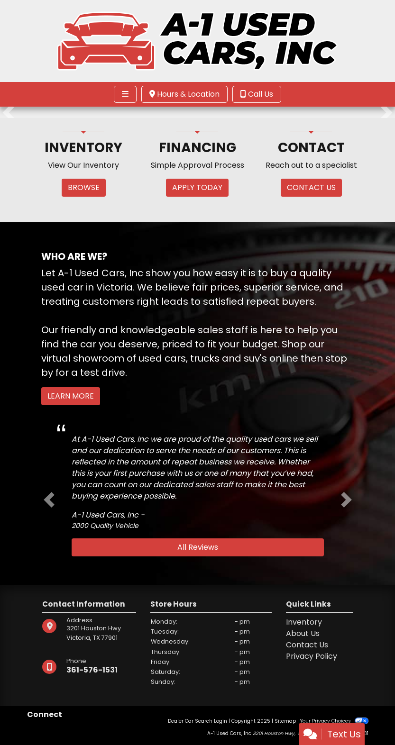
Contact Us (307, 644)
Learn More (70, 396)
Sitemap (285, 721)
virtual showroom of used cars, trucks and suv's (154, 358)
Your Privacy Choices (334, 721)
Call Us (256, 94)
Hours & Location (184, 94)
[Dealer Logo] (197, 40)
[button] (8, 112)
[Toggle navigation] (125, 94)
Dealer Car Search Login (197, 721)
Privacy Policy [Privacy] (311, 656)
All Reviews (197, 547)
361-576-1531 (92, 669)
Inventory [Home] (304, 622)
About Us (303, 633)
